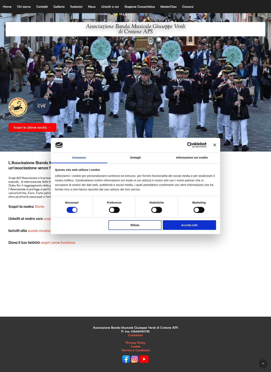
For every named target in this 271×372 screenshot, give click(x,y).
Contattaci (135, 335)
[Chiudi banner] (214, 145)
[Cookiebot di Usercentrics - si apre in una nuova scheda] (190, 145)
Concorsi (187, 6)
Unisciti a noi (110, 6)
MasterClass (169, 6)
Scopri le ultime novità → (32, 127)
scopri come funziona (58, 242)
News (92, 6)
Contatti (42, 6)
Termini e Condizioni (135, 350)
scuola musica (39, 230)
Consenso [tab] (79, 157)
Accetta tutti (189, 225)
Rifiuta (134, 225)
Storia (39, 206)
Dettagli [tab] (135, 157)
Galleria (59, 6)
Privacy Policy (135, 343)
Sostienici (76, 6)
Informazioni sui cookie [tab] (192, 157)
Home (7, 6)
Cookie (135, 346)
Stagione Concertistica (139, 6)
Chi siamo (24, 6)
